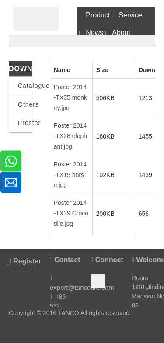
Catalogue (25, 85)
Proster (25, 122)
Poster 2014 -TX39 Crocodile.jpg (71, 213)
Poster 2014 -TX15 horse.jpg (70, 175)
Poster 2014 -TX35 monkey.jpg (70, 97)
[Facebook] (98, 279)
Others (25, 104)
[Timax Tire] (36, 19)
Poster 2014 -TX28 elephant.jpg (70, 136)
